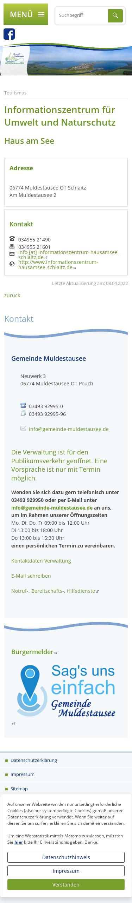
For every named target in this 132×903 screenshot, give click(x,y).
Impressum (66, 871)
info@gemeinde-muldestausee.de (69, 429)
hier (18, 842)
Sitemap (19, 788)
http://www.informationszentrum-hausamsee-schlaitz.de (58, 265)
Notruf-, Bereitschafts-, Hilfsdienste (53, 590)
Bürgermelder (32, 652)
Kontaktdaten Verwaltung (41, 560)
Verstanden (66, 884)
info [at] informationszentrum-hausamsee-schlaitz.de (68, 255)
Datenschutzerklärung (33, 760)
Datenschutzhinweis (66, 857)
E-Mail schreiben (31, 575)
